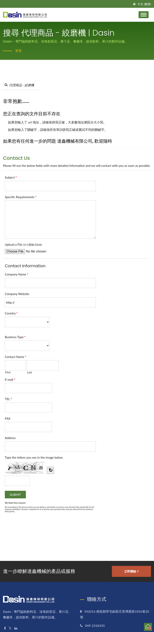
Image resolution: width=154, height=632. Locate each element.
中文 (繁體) (144, 4)
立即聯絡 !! (131, 571)
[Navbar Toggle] (144, 14)
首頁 (18, 50)
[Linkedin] (15, 628)
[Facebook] (5, 628)
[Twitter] (10, 628)
